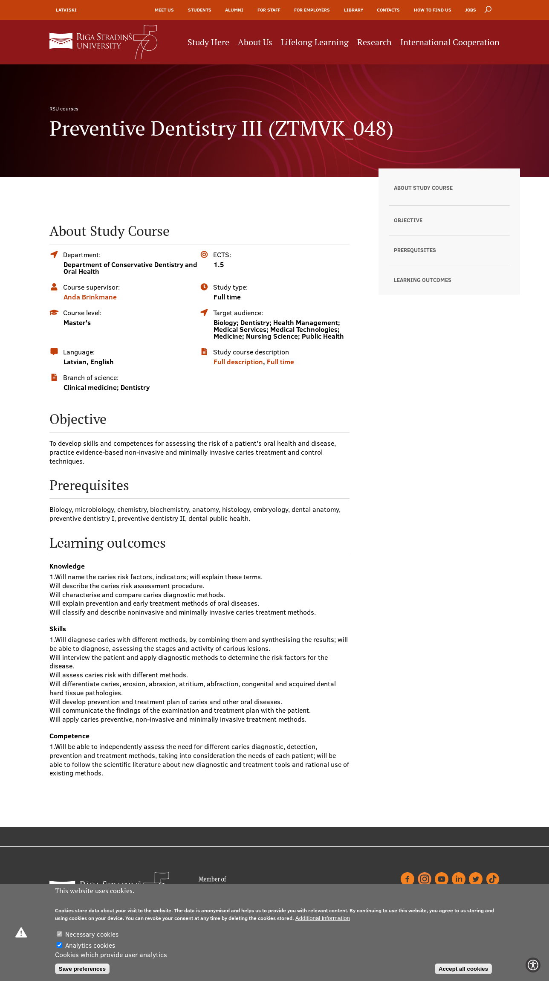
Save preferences (82, 969)
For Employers (312, 9)
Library (353, 9)
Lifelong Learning (315, 42)
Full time (280, 361)
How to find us (432, 9)
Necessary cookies (91, 934)
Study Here (208, 42)
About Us (255, 42)
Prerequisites (415, 250)
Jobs (470, 9)
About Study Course (423, 188)
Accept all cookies (463, 969)
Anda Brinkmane (90, 297)
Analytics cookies (90, 945)
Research (374, 42)
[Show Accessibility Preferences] (533, 965)
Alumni (234, 9)
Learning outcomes (422, 280)
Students (199, 9)
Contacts (388, 9)
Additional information (322, 918)
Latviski (66, 9)
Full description (238, 361)
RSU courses (63, 108)
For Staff (268, 9)
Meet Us (164, 9)
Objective (408, 220)
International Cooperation (450, 42)
